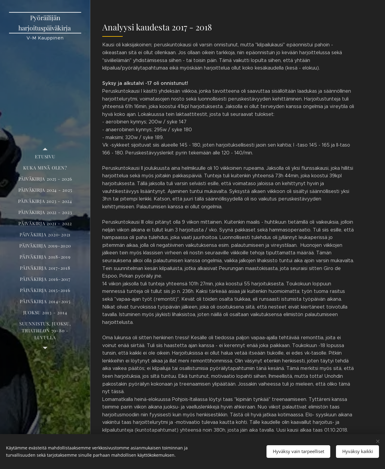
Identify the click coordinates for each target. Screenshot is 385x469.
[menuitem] (45, 156)
